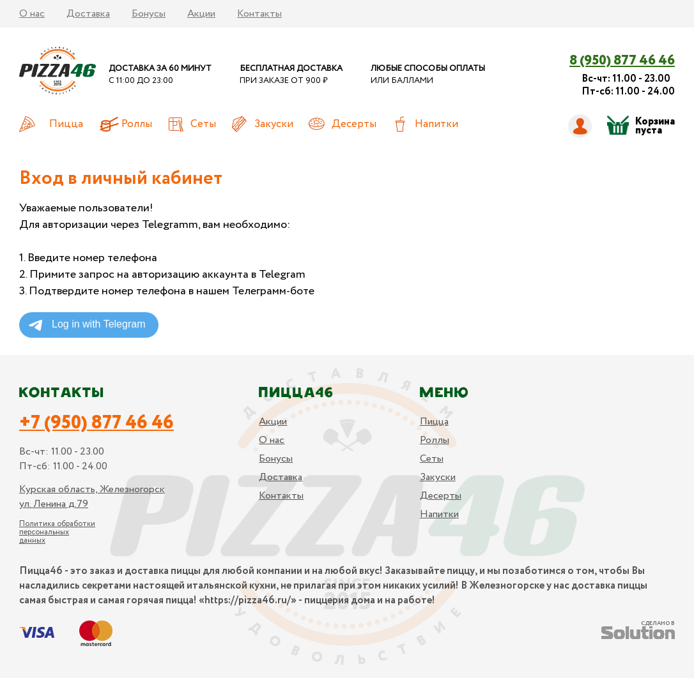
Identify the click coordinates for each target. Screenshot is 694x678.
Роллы (136, 124)
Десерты (354, 124)
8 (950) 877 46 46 (622, 61)
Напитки (436, 124)
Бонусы (149, 13)
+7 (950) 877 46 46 (96, 423)
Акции (201, 13)
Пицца (66, 124)
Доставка (88, 13)
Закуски (273, 124)
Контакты (259, 13)
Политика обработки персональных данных (57, 532)
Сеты (203, 124)
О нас (32, 13)
